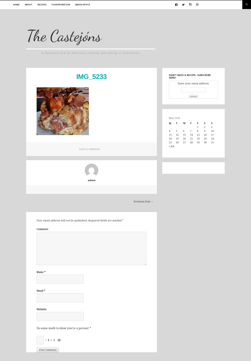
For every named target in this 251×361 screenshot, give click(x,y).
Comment (42, 229)
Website (41, 309)
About (28, 4)
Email (41, 290)
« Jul (171, 146)
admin (92, 180)
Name (41, 272)
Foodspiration (61, 4)
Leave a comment (89, 149)
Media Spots (82, 4)
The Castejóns (63, 35)
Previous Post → (143, 201)
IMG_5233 (91, 76)
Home (16, 4)
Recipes (41, 4)
